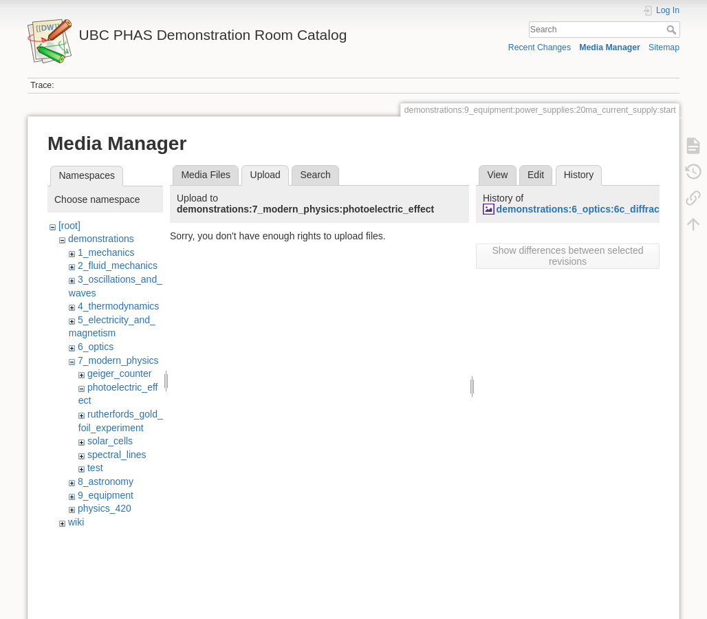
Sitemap (664, 47)
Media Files (205, 174)
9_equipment (105, 495)
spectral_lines (116, 454)
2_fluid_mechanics (117, 265)
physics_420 (104, 508)
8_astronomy (105, 481)
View (497, 174)
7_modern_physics (118, 360)
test (95, 467)
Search (672, 29)
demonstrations (101, 238)
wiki (76, 522)
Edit (535, 174)
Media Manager (609, 47)
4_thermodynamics (118, 306)
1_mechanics (106, 252)
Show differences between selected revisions (568, 256)
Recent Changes (539, 47)
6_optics (95, 346)
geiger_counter (119, 373)
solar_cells (110, 440)
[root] (69, 225)
